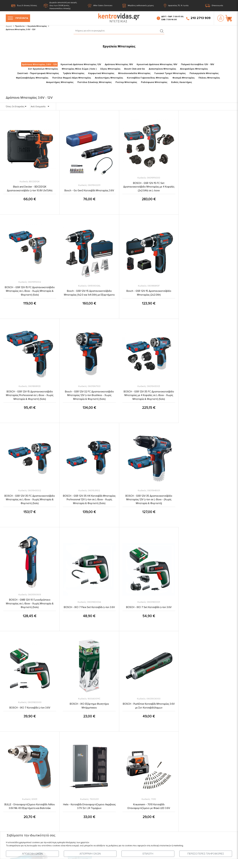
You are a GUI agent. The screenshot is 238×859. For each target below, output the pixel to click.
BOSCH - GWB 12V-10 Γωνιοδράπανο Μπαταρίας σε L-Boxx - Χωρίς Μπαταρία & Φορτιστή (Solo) (30, 499)
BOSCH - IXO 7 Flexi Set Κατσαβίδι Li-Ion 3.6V (89, 502)
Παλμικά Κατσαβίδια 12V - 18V (197, 64)
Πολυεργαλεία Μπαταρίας (204, 73)
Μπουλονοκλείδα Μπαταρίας (134, 73)
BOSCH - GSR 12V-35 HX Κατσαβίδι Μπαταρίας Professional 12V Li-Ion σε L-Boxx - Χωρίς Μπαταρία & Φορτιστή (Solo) (148, 395)
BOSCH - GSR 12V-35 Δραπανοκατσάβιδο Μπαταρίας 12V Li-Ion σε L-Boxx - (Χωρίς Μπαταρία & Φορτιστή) (208, 395)
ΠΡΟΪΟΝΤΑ (18, 18)
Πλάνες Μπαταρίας (209, 77)
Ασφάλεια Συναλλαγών (107, 791)
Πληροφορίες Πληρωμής (108, 785)
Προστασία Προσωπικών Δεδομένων (116, 766)
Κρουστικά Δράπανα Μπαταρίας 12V (81, 64)
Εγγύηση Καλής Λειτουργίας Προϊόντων (117, 798)
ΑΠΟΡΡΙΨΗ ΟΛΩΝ (90, 853)
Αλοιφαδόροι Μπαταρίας (194, 68)
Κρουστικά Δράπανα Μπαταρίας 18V (157, 64)
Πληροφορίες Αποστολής (109, 779)
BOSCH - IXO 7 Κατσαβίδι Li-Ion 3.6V (208, 502)
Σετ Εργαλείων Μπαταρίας (43, 68)
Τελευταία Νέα (43, 772)
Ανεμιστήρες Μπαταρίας (60, 82)
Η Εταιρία (40, 760)
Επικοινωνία (214, 5)
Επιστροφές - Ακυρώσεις (109, 804)
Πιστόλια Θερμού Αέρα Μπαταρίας (71, 77)
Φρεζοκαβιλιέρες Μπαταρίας (32, 77)
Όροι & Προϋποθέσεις (107, 760)
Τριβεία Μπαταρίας (73, 73)
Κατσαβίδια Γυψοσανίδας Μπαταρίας (148, 77)
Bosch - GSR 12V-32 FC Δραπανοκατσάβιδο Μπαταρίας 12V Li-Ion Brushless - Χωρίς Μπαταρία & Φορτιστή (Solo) (208, 291)
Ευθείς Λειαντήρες (181, 82)
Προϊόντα (19, 26)
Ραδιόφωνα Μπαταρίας (154, 82)
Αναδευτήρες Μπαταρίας (109, 77)
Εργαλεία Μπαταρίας (37, 26)
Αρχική (9, 26)
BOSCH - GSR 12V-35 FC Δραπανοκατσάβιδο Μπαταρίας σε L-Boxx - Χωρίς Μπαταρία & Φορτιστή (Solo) (89, 395)
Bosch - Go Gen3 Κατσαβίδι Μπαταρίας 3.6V (89, 190)
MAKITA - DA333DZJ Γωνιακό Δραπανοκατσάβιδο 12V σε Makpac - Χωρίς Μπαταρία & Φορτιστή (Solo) (148, 704)
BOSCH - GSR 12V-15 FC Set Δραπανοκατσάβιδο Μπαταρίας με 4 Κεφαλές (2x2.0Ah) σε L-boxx (148, 187)
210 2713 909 (198, 18)
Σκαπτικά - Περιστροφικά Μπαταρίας (38, 73)
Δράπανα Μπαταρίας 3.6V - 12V (39, 64)
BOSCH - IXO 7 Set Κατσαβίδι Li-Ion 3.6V (148, 502)
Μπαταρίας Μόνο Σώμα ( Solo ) (79, 68)
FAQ (97, 810)
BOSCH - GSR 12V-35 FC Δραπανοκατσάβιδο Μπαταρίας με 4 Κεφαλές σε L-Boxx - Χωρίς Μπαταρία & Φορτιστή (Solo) (29, 395)
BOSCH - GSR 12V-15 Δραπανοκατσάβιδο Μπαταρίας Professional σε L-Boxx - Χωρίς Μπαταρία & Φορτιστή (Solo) (148, 291)
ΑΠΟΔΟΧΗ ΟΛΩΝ (32, 853)
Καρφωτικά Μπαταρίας (101, 73)
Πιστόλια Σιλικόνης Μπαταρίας (94, 82)
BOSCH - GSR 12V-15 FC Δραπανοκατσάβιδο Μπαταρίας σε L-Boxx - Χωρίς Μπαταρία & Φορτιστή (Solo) (208, 187)
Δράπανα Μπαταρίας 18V (119, 64)
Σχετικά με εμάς (103, 772)
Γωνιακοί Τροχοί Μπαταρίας (170, 73)
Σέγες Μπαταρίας (110, 68)
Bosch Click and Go (134, 68)
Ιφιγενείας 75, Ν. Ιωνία (176, 6)
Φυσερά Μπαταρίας (183, 77)
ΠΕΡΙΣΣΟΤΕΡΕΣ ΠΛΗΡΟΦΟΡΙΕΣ (205, 853)
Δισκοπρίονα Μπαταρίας (162, 68)
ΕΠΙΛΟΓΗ (148, 853)
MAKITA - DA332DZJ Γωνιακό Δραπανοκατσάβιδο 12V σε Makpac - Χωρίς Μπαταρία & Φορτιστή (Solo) (89, 704)
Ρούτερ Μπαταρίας (126, 82)
